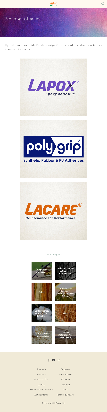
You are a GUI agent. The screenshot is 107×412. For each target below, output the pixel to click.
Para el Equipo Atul (65, 395)
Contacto (65, 379)
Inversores (65, 385)
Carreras (41, 385)
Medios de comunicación (41, 390)
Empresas (65, 369)
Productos (41, 374)
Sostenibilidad (65, 374)
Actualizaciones (41, 395)
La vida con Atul (41, 379)
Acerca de (41, 369)
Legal (65, 390)
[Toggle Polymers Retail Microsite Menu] (3, 4)
